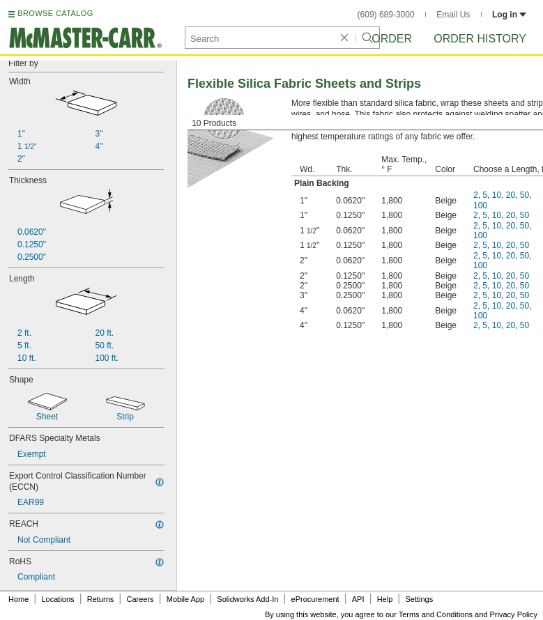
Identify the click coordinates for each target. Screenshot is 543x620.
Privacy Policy (513, 614)
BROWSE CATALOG (55, 13)
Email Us (453, 15)
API (358, 599)
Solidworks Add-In (247, 599)
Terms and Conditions (436, 614)
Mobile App (185, 599)
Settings (419, 599)
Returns (100, 599)
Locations (58, 599)
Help (385, 599)
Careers (139, 599)
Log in (509, 15)
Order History (480, 39)
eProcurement (315, 599)
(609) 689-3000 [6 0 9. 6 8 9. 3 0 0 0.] (386, 15)
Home (18, 599)
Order (392, 39)
